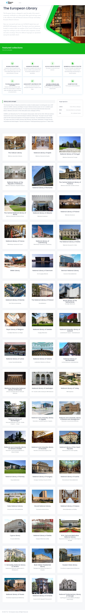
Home (20, 2)
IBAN (60, 110)
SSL (60, 113)
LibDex (61, 106)
